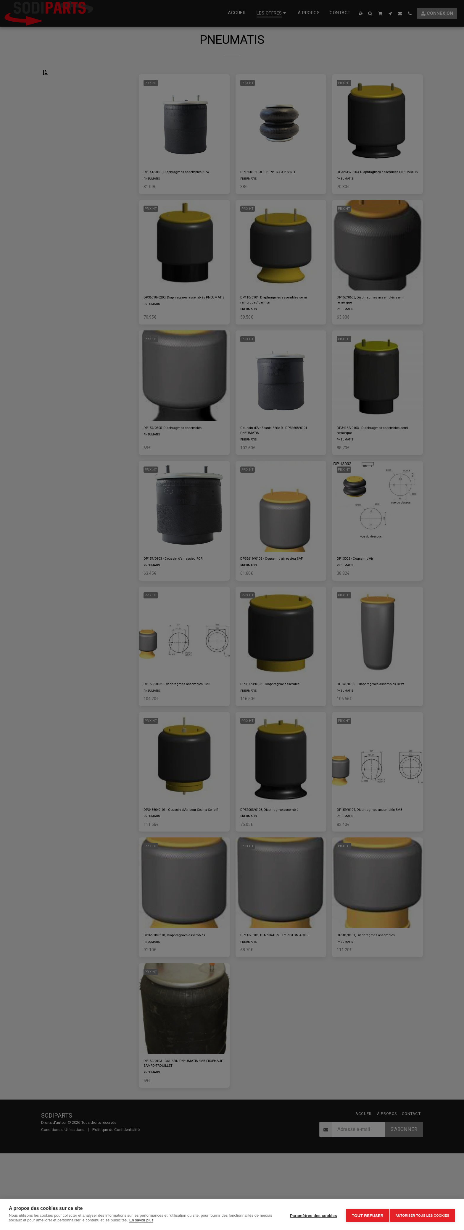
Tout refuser (365, 1214)
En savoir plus (155, 1220)
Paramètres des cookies (310, 1214)
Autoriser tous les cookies (422, 1214)
